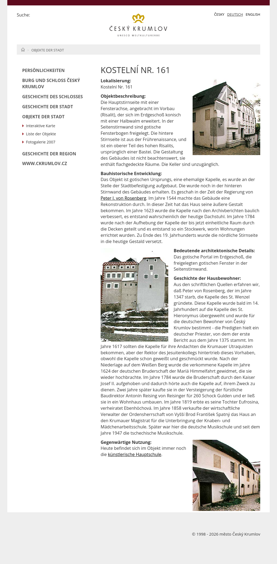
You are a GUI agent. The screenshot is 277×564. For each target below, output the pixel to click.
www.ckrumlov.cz (44, 163)
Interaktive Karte (40, 125)
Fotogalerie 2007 (40, 142)
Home (23, 49)
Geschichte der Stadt (47, 107)
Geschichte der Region (49, 154)
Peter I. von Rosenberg (123, 198)
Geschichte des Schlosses (52, 97)
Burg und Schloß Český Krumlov (51, 83)
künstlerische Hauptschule (134, 454)
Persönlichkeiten (43, 70)
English (253, 14)
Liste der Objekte (41, 133)
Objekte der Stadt (47, 50)
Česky (219, 14)
